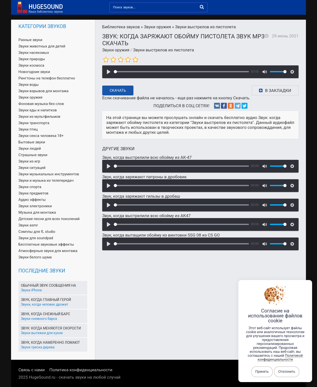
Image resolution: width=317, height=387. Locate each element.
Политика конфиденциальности (80, 369)
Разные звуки (30, 40)
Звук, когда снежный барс (45, 314)
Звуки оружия (115, 49)
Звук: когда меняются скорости (51, 328)
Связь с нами (31, 369)
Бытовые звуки (31, 142)
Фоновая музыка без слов (41, 104)
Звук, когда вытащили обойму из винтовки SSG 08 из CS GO (161, 235)
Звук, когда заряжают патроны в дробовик (144, 176)
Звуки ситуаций (31, 167)
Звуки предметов (33, 193)
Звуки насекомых (33, 52)
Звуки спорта (29, 187)
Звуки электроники (35, 206)
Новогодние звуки (34, 72)
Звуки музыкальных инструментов (48, 174)
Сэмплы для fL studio (36, 231)
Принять (262, 372)
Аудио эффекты (32, 199)
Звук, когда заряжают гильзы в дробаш (141, 196)
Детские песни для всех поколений (49, 219)
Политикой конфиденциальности (280, 357)
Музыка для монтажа (37, 212)
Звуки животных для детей (41, 46)
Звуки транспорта (33, 123)
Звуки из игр (29, 161)
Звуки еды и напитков (37, 110)
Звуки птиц (28, 129)
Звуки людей (29, 148)
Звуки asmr (28, 225)
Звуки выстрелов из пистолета (163, 49)
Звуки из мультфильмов (39, 116)
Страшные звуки (32, 155)
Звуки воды (28, 84)
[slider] (181, 71)
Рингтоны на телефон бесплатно (46, 78)
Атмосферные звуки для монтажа (47, 251)
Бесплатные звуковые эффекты (46, 244)
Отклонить (286, 372)
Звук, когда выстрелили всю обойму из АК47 (146, 215)
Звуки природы (31, 59)
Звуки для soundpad (35, 238)
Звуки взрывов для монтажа (43, 91)
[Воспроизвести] (109, 72)
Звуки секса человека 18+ (41, 136)
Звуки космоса (31, 65)
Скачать (118, 90)
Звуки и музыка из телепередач (45, 180)
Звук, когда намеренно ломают (50, 342)
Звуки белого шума (35, 257)
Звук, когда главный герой (46, 300)
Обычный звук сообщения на (48, 285)
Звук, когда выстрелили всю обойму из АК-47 (147, 157)
